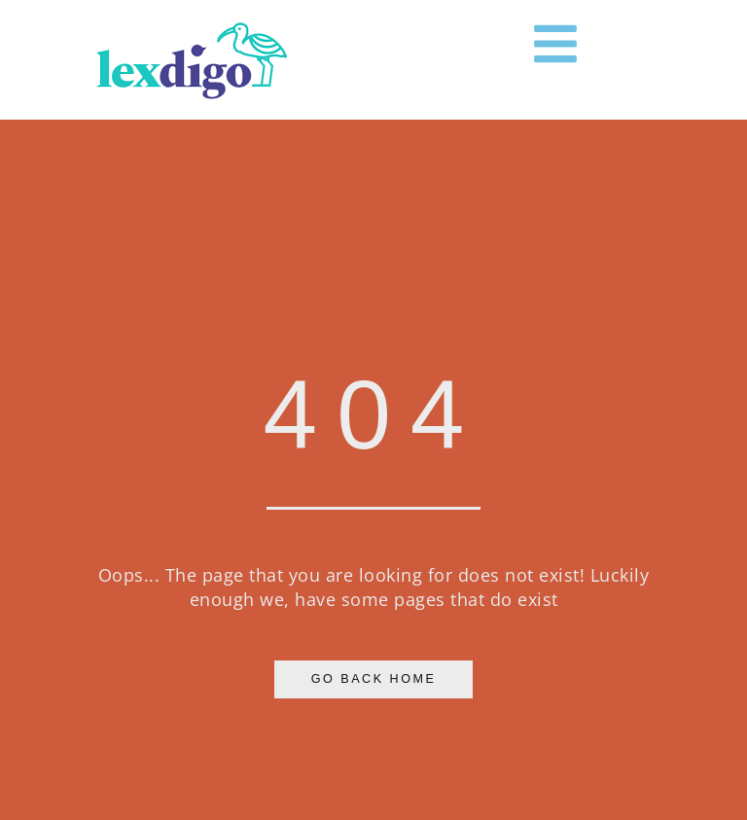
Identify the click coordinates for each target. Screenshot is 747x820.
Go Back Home (374, 679)
